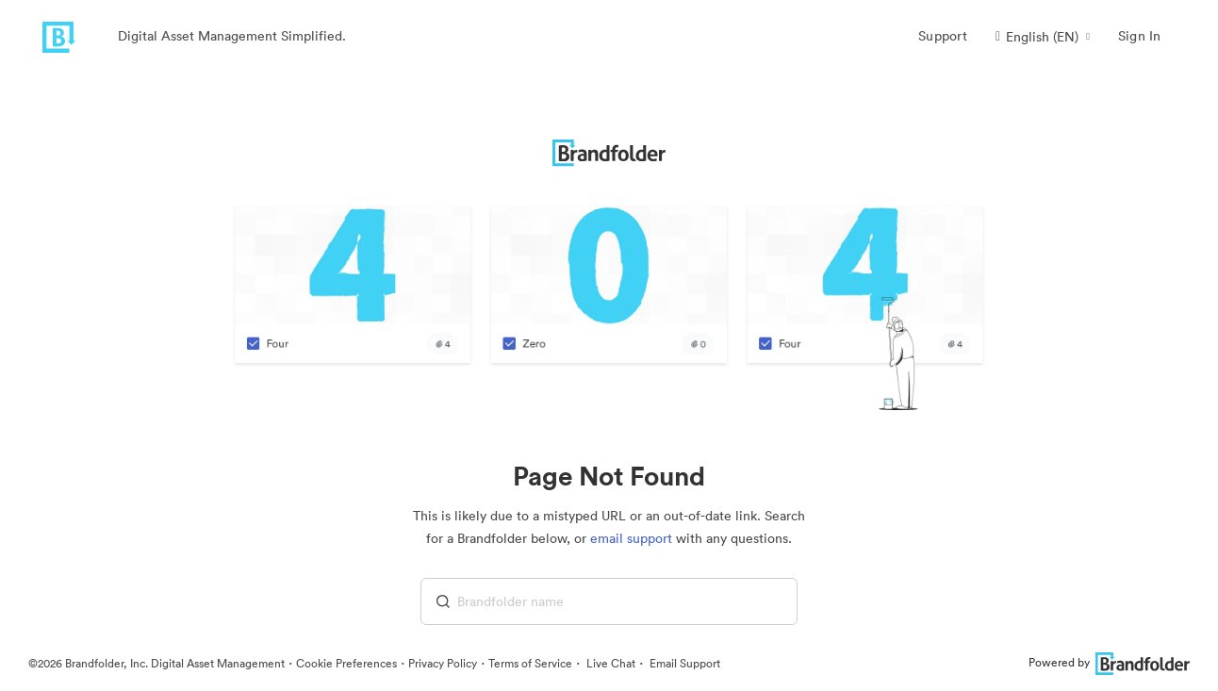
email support (631, 538)
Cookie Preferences (346, 663)
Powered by (1109, 662)
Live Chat (609, 663)
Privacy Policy (442, 663)
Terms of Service (530, 663)
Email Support (683, 663)
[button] (1042, 37)
